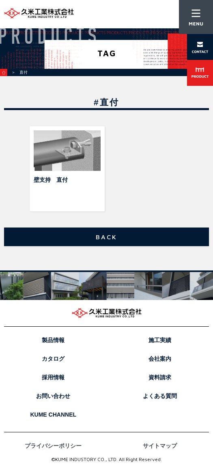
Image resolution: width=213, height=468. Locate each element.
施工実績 (159, 340)
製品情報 (53, 340)
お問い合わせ (53, 396)
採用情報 (53, 377)
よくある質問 (160, 396)
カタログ (53, 358)
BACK (107, 236)
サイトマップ (160, 445)
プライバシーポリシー (53, 445)
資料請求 (159, 377)
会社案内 (159, 358)
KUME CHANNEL (53, 414)
